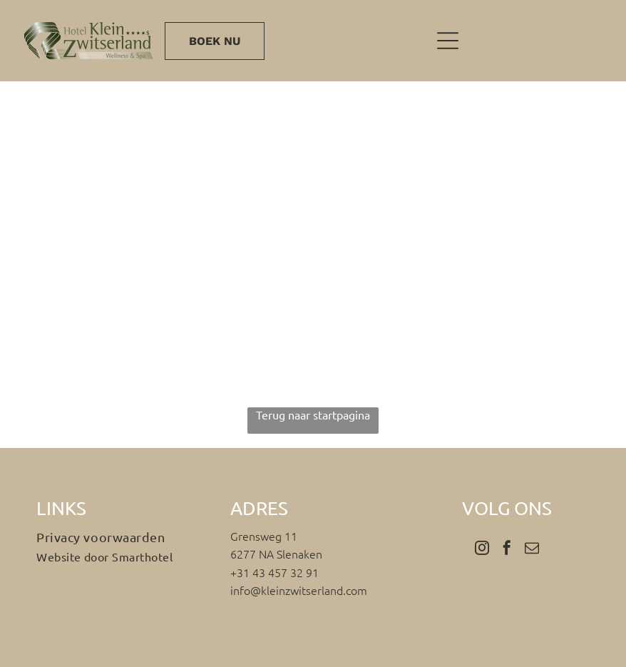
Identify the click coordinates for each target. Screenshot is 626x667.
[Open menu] (447, 40)
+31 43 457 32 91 (274, 572)
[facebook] (507, 549)
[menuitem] (119, 537)
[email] (532, 549)
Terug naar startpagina (313, 414)
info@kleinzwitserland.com (298, 590)
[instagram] (482, 549)
